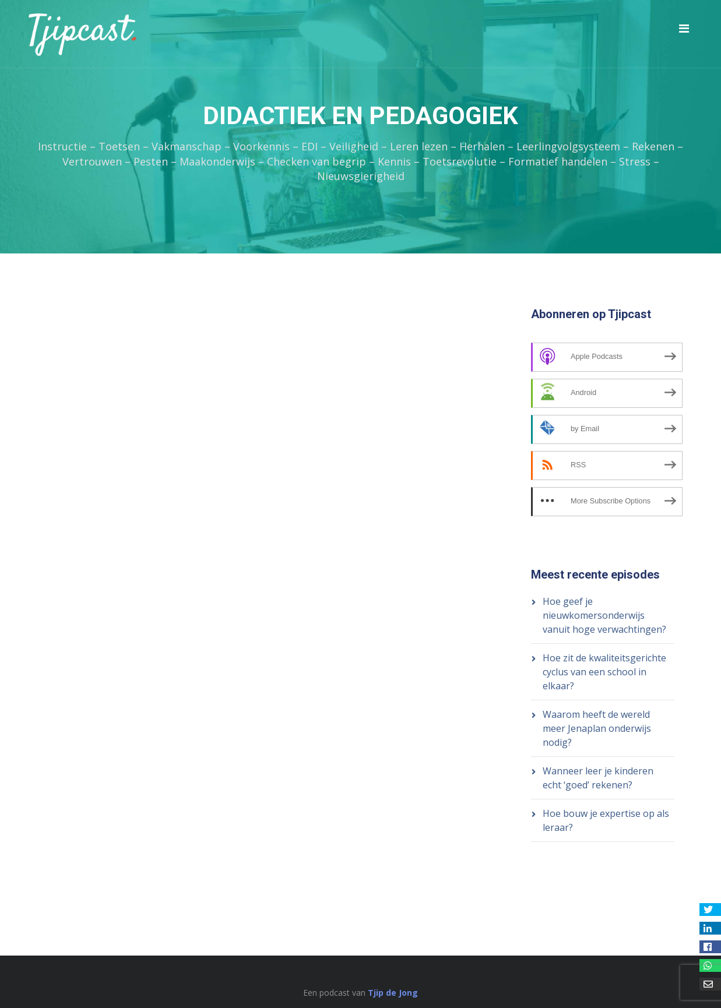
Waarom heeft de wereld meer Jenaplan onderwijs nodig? (597, 728)
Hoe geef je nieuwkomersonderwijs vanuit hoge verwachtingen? (604, 615)
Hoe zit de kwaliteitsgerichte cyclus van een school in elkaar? (604, 671)
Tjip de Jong (393, 992)
